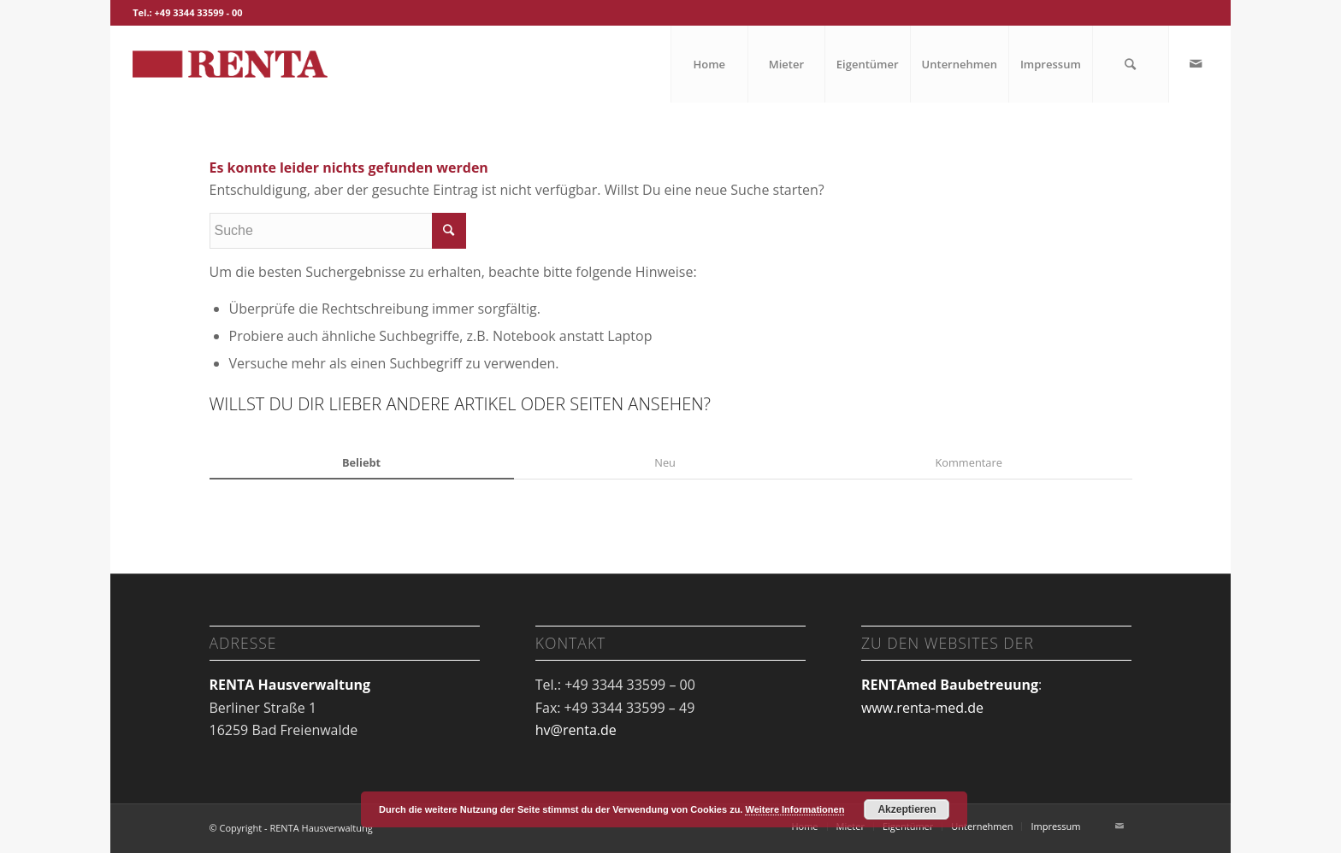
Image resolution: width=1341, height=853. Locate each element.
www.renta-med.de (922, 707)
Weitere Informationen (794, 809)
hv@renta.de (576, 730)
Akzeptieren (906, 809)
